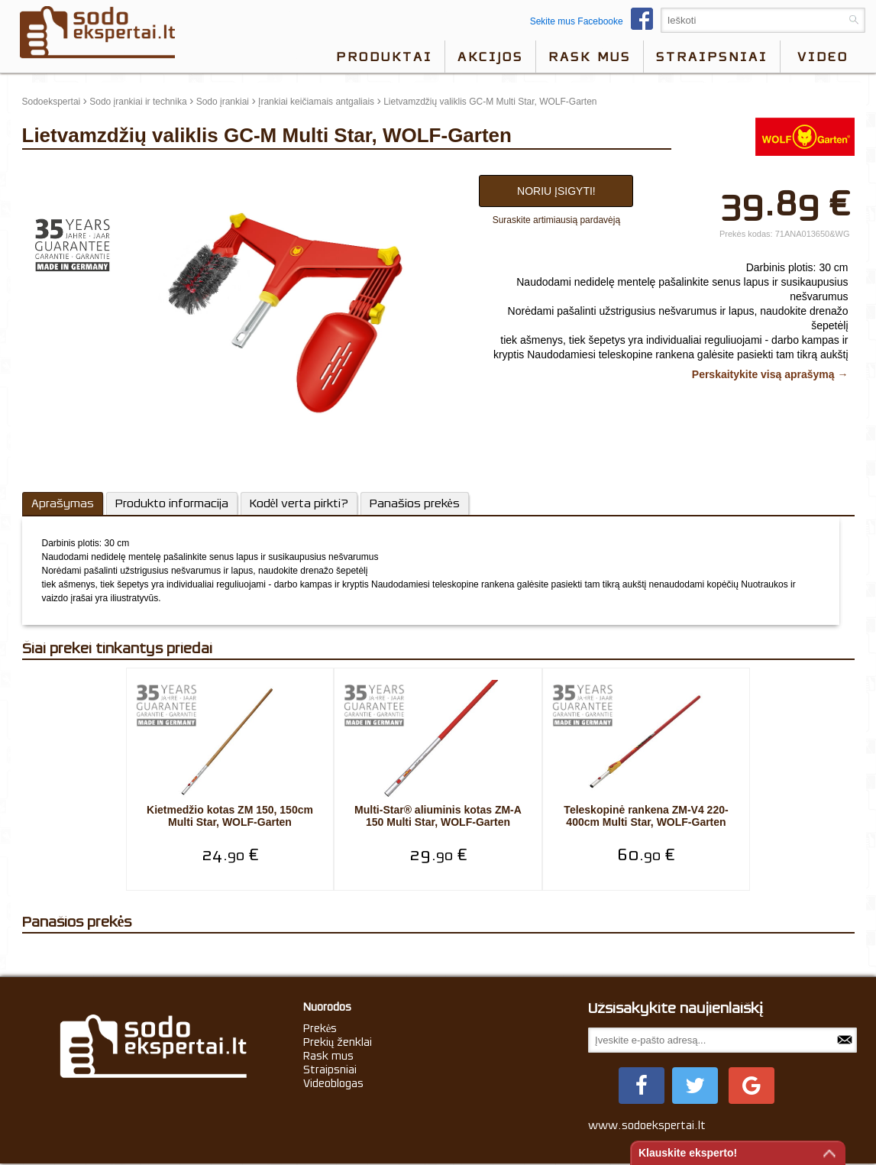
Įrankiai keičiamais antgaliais (316, 101)
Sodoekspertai (51, 101)
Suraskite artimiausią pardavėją (556, 220)
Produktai (384, 56)
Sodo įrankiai (222, 101)
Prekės (320, 1028)
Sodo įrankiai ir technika (137, 101)
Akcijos (490, 56)
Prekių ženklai (338, 1042)
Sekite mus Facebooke (595, 21)
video (823, 56)
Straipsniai (712, 56)
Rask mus (589, 56)
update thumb (54, 171)
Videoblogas (333, 1083)
